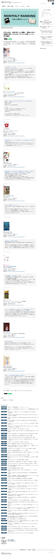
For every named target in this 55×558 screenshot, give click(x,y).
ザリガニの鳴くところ (10, 57)
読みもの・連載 (10, 6)
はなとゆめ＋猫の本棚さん (12, 302)
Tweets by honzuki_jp (43, 48)
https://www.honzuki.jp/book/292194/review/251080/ (16, 167)
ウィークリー (43, 11)
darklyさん (10, 133)
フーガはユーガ (9, 231)
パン (46, 14)
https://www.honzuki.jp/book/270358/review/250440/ (16, 236)
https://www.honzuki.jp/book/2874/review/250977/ (15, 305)
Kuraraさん (10, 368)
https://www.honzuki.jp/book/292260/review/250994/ (16, 337)
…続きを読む (27, 115)
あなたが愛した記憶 (9, 195)
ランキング (22, 6)
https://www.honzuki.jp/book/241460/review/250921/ (16, 200)
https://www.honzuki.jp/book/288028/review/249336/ (16, 271)
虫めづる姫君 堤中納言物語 (11, 266)
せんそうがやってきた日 (10, 91)
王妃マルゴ (8, 332)
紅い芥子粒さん (10, 164)
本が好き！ (12, 390)
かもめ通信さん (10, 94)
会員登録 (25, 390)
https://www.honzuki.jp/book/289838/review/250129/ (16, 96)
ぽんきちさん (10, 60)
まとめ (28, 6)
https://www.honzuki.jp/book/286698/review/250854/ (16, 62)
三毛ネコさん (10, 234)
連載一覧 (3, 6)
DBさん (9, 334)
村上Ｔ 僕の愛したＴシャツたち (12, 130)
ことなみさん (10, 198)
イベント (16, 6)
